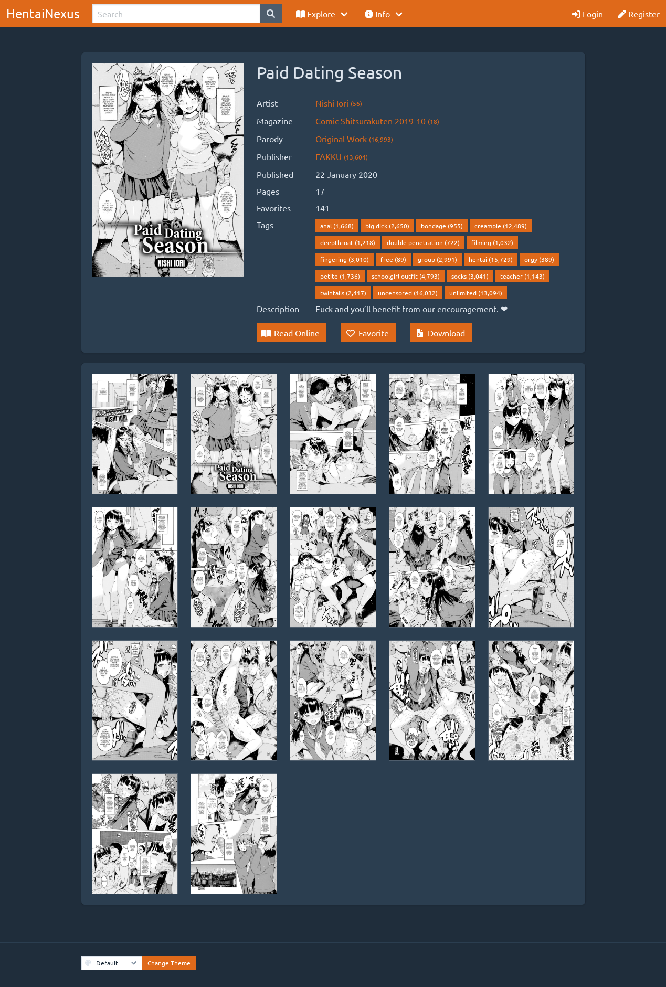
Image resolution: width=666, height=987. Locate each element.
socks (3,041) (470, 276)
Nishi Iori (338, 103)
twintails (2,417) (343, 293)
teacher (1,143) (522, 276)
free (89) (393, 259)
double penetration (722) (423, 242)
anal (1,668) (337, 225)
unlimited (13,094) (475, 293)
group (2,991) (437, 259)
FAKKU (341, 156)
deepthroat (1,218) (347, 242)
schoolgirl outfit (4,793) (406, 276)
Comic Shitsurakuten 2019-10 (377, 120)
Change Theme (169, 963)
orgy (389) (539, 259)
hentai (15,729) (491, 259)
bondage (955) (442, 225)
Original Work (354, 138)
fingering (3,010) (344, 259)
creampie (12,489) (500, 225)
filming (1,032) (492, 242)
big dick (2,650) (387, 225)
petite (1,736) (340, 276)
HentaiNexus (43, 13)
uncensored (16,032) (408, 293)
